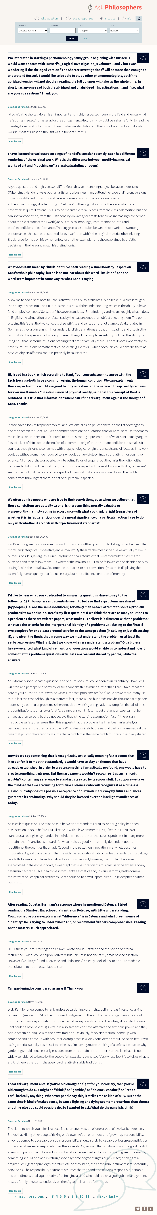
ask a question (49, 18)
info (129, 18)
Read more (16, 142)
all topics (109, 18)
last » (113, 1196)
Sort (113, 25)
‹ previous (35, 1196)
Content (23, 25)
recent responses (82, 18)
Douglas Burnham (18, 106)
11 (87, 1196)
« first (20, 1196)
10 (81, 1196)
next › (102, 1196)
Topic (81, 25)
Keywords (55, 25)
